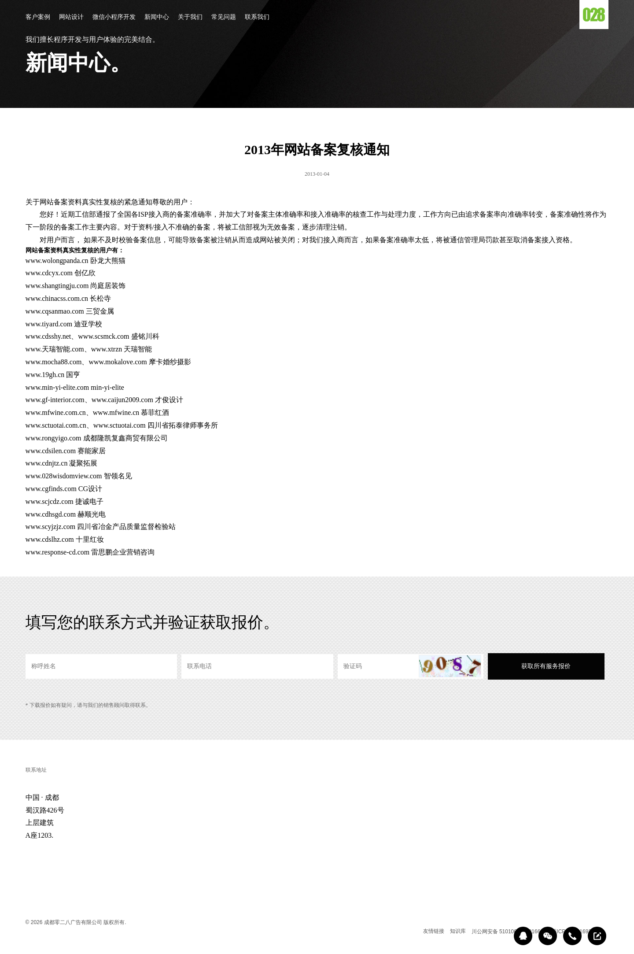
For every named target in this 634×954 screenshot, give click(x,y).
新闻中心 (156, 17)
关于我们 (190, 17)
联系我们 (257, 17)
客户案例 (38, 17)
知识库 (458, 931)
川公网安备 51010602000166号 (509, 931)
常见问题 (223, 17)
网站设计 (71, 17)
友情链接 (433, 931)
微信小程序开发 (114, 17)
